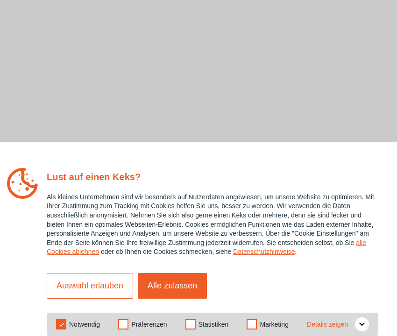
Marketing (274, 324)
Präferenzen (149, 324)
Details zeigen (338, 324)
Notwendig (84, 324)
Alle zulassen (172, 285)
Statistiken (213, 324)
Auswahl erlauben (90, 285)
